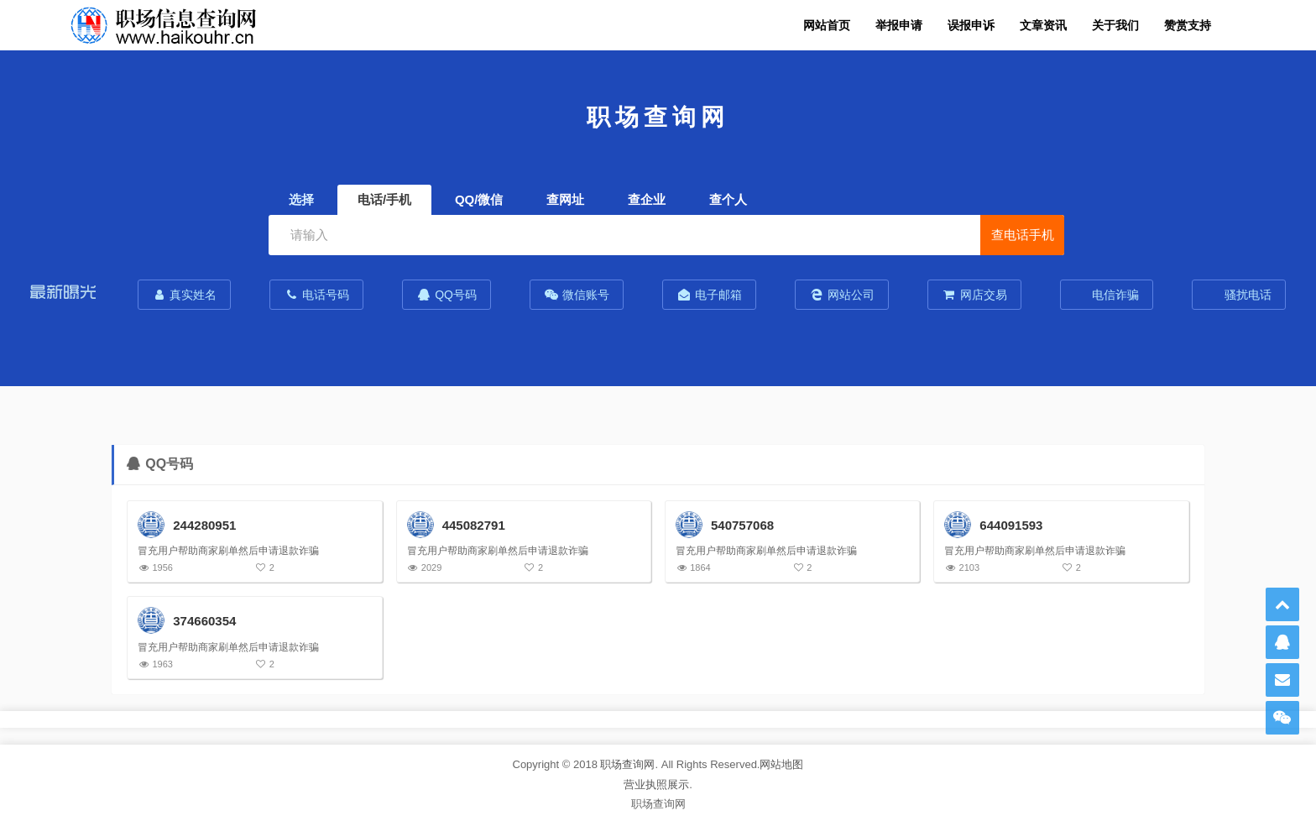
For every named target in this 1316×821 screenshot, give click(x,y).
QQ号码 (446, 294)
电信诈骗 (1114, 294)
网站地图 (781, 764)
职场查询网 (627, 764)
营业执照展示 (656, 784)
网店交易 (974, 294)
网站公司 (842, 294)
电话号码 (316, 294)
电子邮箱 (709, 294)
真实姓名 (184, 294)
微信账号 (576, 294)
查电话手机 (1022, 234)
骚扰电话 (1246, 294)
